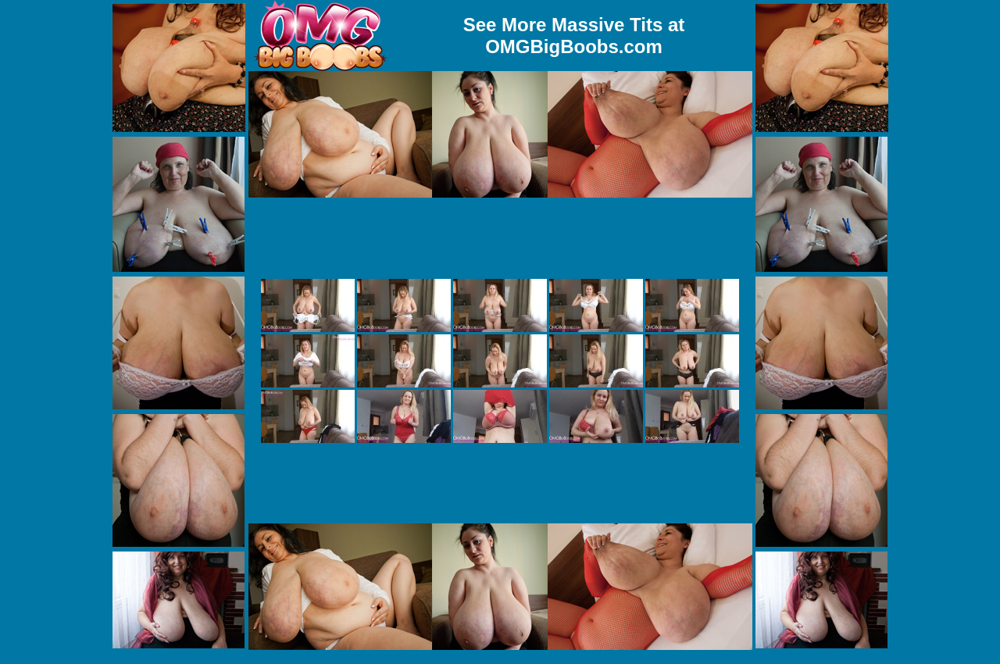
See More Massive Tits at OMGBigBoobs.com (574, 35)
